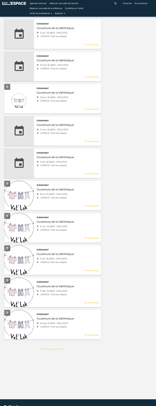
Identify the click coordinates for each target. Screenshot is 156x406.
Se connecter (141, 3)
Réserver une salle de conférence (46, 8)
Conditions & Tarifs (74, 8)
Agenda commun (38, 3)
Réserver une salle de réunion (64, 3)
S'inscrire (127, 3)
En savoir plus (91, 44)
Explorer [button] (60, 13)
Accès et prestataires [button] (41, 13)
